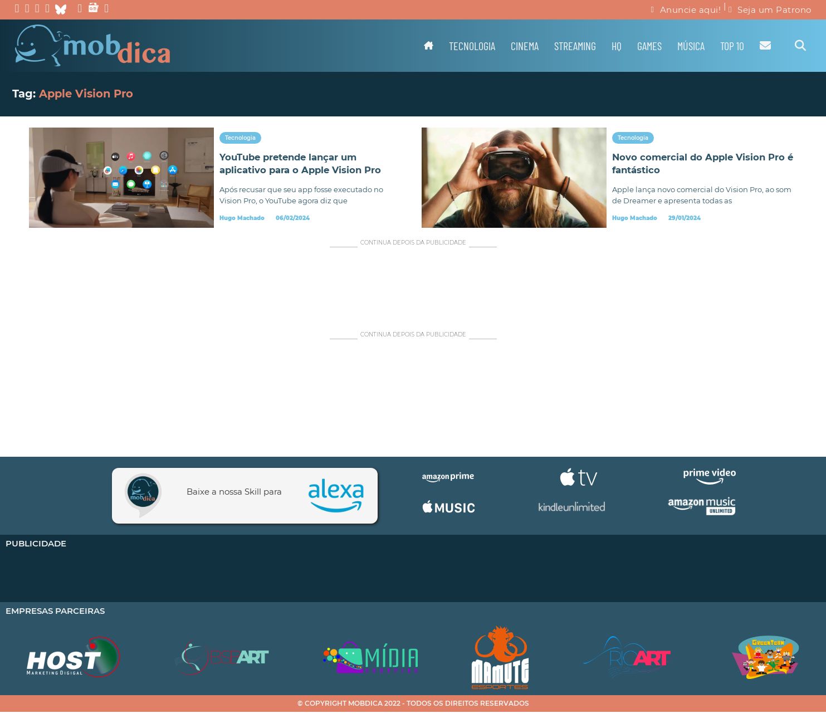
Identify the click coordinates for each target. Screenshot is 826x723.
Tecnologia (472, 45)
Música (691, 45)
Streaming (575, 45)
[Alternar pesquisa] (800, 46)
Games (649, 45)
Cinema (525, 45)
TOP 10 (732, 45)
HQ (617, 45)
